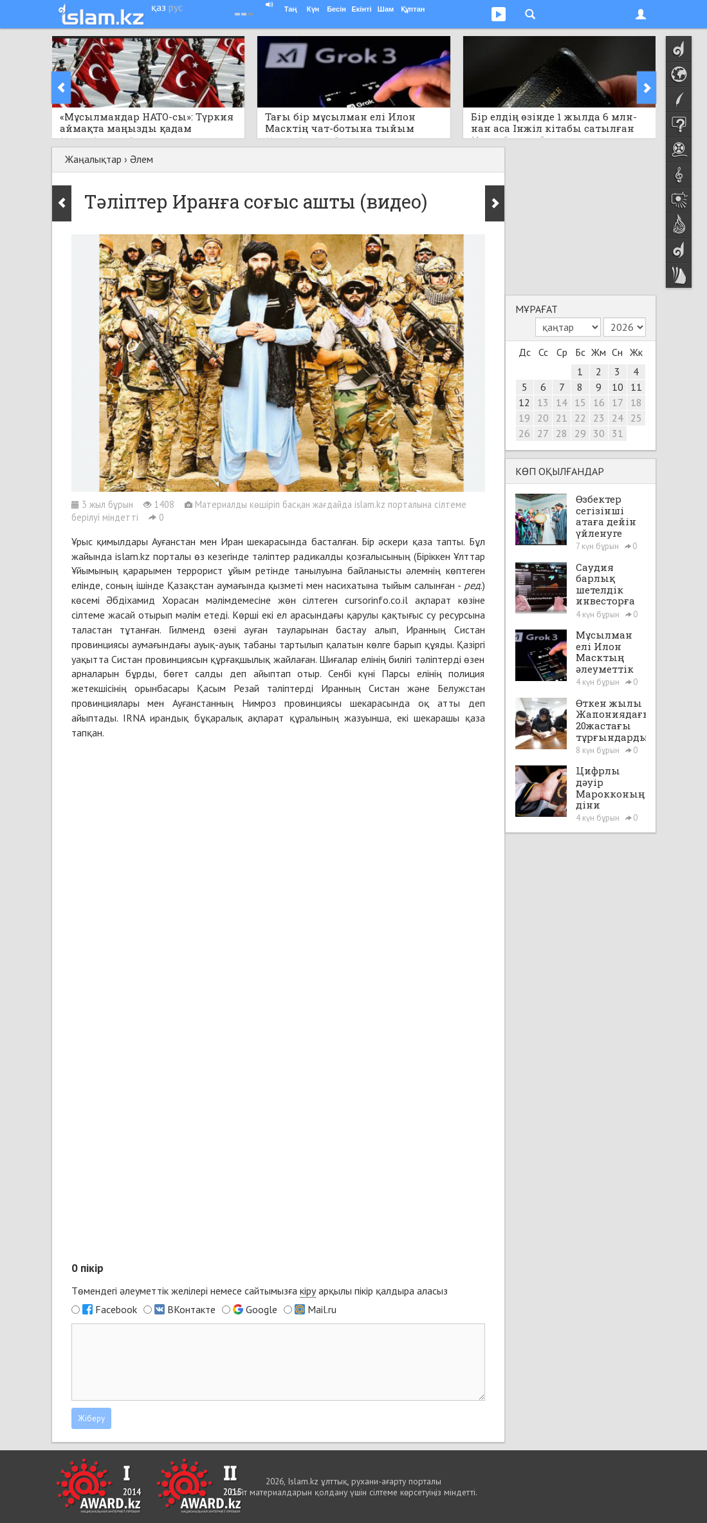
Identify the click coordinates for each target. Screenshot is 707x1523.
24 (617, 417)
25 (636, 417)
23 (599, 417)
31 (617, 433)
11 (636, 386)
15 (580, 402)
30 (599, 433)
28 (561, 433)
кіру (308, 1290)
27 (543, 433)
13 (543, 402)
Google (261, 1309)
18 (636, 402)
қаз (158, 7)
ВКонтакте (191, 1309)
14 (561, 402)
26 (524, 433)
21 (561, 417)
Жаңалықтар (93, 159)
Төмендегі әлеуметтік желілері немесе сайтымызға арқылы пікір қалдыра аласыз (259, 1291)
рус (176, 7)
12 (524, 402)
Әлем (141, 159)
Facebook (116, 1309)
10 (617, 386)
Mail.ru (322, 1309)
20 (543, 417)
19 (524, 417)
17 (617, 402)
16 (599, 402)
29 (580, 433)
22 (580, 417)
